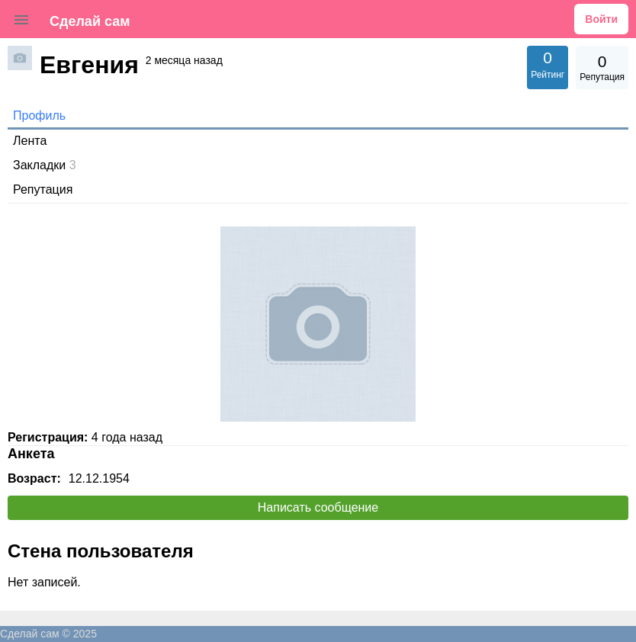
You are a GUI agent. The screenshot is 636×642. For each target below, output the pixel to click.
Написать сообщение (318, 507)
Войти (601, 19)
